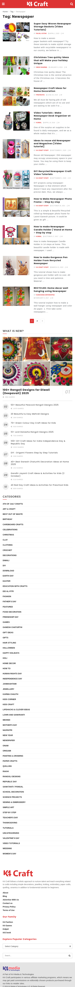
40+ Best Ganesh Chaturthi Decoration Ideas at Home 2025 (40, 463)
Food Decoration (12, 612)
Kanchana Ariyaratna (45, 295)
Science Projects (12, 797)
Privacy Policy (9, 907)
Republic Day (10, 782)
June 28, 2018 (52, 95)
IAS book (7, 933)
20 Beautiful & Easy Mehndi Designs (30, 414)
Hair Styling (9, 643)
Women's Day (9, 854)
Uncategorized (11, 833)
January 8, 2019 (56, 67)
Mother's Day (10, 725)
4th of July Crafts (13, 504)
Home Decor (9, 663)
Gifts (5, 638)
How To (6, 668)
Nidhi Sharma (41, 67)
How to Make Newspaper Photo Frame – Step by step (53, 200)
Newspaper (20, 12)
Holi (5, 658)
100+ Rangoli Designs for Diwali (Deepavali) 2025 (26, 391)
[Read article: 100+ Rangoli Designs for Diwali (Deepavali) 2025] (37, 361)
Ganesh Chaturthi (12, 627)
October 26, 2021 (57, 205)
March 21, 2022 (56, 267)
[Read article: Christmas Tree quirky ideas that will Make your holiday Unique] (16, 65)
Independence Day (12, 679)
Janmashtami (9, 684)
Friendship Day (11, 617)
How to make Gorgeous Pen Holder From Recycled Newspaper (51, 260)
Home (5, 12)
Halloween (9, 648)
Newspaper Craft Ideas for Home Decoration (50, 90)
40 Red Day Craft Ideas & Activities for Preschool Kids (39, 485)
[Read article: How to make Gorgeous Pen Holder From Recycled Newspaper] (16, 265)
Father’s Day (9, 601)
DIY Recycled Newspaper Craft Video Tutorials (52, 173)
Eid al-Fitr (8, 591)
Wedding (7, 848)
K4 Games (7, 926)
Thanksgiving (10, 823)
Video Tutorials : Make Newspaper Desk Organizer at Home (52, 115)
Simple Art (8, 807)
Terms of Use (9, 910)
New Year (8, 735)
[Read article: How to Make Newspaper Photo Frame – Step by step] (16, 207)
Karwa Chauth (10, 694)
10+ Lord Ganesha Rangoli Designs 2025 (32, 432)
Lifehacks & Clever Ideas (16, 709)
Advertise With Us (11, 900)
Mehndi (6, 720)
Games (6, 622)
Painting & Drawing (13, 756)
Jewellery (8, 689)
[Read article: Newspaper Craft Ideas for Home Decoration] (16, 96)
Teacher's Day (10, 817)
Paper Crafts (10, 761)
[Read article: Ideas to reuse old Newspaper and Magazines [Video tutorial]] (16, 148)
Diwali (6, 560)
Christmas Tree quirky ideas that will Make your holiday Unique (51, 60)
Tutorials (8, 828)
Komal (39, 122)
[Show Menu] (3, 4)
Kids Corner (9, 699)
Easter (6, 581)
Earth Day (8, 576)
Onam (6, 746)
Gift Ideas (8, 632)
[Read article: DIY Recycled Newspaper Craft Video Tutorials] (16, 179)
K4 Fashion (8, 922)
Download (8, 571)
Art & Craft (9, 509)
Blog (5, 896)
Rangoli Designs (11, 776)
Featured (8, 607)
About (5, 893)
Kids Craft (8, 704)
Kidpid (6, 929)
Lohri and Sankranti (14, 715)
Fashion (7, 596)
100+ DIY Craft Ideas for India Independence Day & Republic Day (38, 442)
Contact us (7, 903)
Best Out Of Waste (13, 514)
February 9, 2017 (41, 298)
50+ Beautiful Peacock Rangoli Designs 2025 (35, 405)
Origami (7, 751)
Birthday (7, 519)
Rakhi (6, 771)
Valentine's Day (11, 838)
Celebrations (10, 530)
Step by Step (9, 812)
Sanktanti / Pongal (13, 787)
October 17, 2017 (50, 236)
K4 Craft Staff (42, 150)
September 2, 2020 (58, 150)
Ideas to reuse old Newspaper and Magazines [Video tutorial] (52, 143)
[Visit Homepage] (37, 4)
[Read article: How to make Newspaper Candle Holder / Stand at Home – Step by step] (16, 234)
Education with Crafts (15, 586)
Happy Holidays (11, 653)
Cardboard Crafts (13, 524)
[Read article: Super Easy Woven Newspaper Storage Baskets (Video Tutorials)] (16, 31)
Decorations (9, 555)
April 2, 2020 (53, 33)
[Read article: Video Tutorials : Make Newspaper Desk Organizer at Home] (16, 121)
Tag (11, 12)
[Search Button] (71, 4)
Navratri (7, 730)
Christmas (8, 535)
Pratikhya (40, 95)
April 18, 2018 (49, 122)
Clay (5, 540)
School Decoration (13, 792)
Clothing (8, 545)
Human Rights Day (12, 674)
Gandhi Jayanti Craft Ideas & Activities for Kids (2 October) (37, 474)
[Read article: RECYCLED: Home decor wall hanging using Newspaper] (16, 296)
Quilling (7, 766)
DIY (4, 565)
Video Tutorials (11, 843)
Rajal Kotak (41, 33)
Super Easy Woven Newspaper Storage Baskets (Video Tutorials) (52, 26)
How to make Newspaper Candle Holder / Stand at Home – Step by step (53, 229)
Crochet (7, 550)
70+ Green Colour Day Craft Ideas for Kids (33, 423)
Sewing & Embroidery (14, 802)
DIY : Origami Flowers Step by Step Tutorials (34, 452)
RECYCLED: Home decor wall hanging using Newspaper (51, 289)
